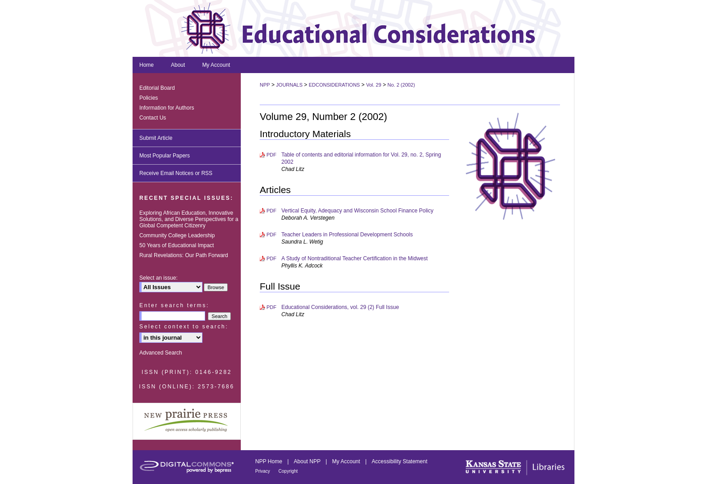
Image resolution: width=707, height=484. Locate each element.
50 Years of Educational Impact (176, 245)
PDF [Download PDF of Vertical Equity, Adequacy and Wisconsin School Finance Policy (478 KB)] (271, 210)
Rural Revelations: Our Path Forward (183, 255)
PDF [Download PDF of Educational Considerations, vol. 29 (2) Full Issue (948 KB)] (271, 307)
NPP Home (269, 461)
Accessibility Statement (399, 461)
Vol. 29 (373, 85)
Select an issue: (158, 278)
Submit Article (155, 138)
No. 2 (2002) (401, 85)
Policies (148, 98)
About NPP (308, 461)
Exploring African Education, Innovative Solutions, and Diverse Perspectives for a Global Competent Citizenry (188, 219)
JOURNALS (289, 85)
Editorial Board (157, 88)
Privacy (263, 471)
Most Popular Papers (164, 155)
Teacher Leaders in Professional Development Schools (347, 234)
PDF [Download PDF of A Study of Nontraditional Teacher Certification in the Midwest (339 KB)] (271, 258)
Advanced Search (160, 353)
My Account (347, 461)
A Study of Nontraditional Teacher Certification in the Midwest (354, 258)
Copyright (288, 471)
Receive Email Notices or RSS (175, 173)
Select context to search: (183, 326)
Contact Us (152, 118)
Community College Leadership (177, 235)
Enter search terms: (174, 305)
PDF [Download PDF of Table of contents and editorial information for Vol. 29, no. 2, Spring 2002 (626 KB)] (271, 154)
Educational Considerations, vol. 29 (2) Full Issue (340, 307)
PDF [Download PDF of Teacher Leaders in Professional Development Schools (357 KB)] (271, 234)
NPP (265, 85)
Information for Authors (166, 108)
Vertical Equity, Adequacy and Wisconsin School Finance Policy (357, 210)
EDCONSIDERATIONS (334, 85)
